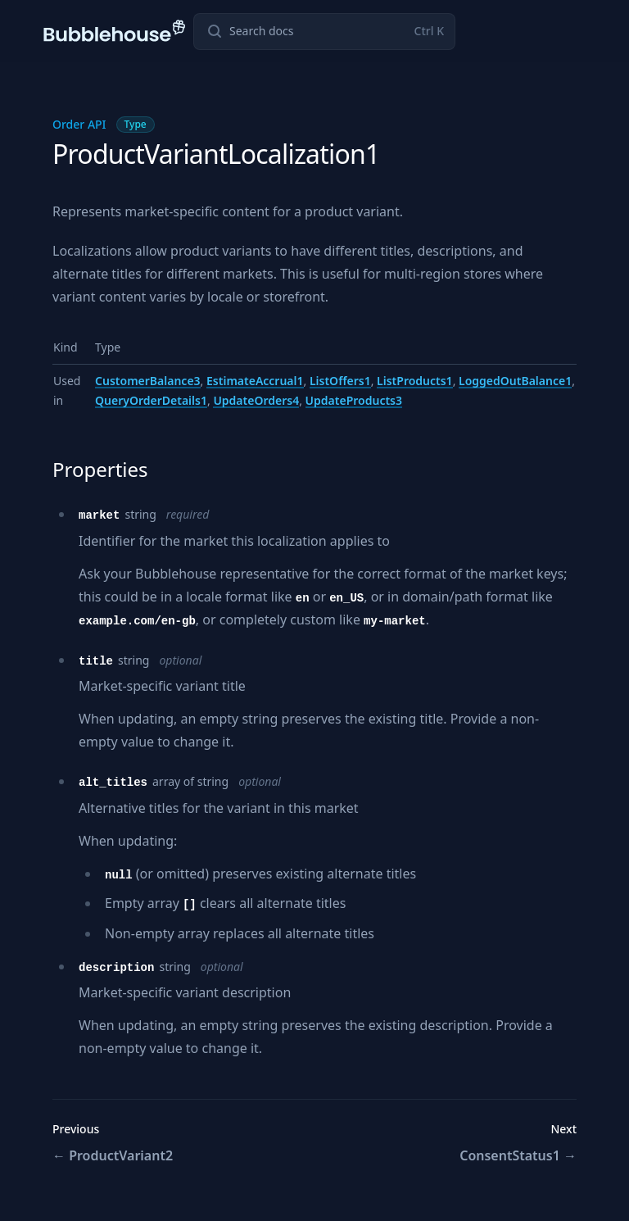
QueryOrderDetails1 (151, 400)
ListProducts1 (415, 380)
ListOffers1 (340, 380)
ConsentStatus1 (518, 1155)
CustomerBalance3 (148, 380)
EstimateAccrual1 (255, 380)
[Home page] (115, 31)
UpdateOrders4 (256, 400)
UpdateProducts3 (353, 400)
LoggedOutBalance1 (515, 380)
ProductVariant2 (112, 1155)
